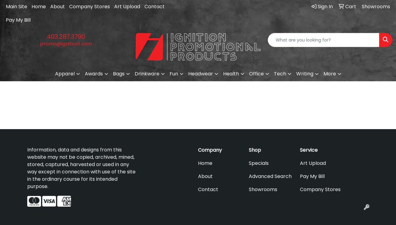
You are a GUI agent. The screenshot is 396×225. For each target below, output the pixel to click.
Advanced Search (270, 176)
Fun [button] (174, 73)
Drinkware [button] (147, 73)
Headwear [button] (200, 73)
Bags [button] (119, 73)
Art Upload (127, 6)
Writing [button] (304, 73)
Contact (154, 6)
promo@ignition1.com (66, 43)
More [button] (329, 73)
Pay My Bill (18, 20)
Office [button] (256, 73)
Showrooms (263, 189)
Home (39, 6)
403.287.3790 (66, 36)
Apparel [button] (65, 73)
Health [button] (231, 73)
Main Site (16, 6)
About (57, 6)
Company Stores (89, 6)
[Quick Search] (323, 40)
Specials (259, 163)
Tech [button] (280, 73)
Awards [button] (94, 73)
